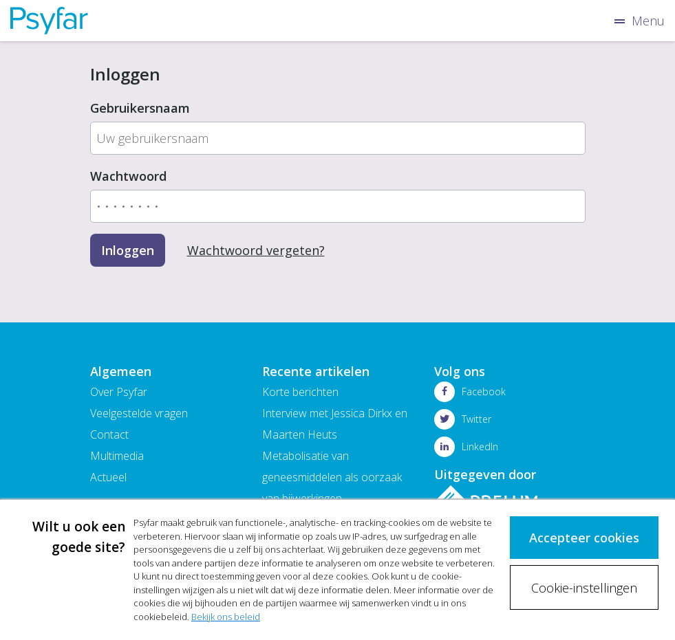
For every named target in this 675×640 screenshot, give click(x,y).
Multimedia (117, 455)
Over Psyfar (118, 391)
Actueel (108, 477)
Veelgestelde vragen (139, 413)
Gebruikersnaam (140, 108)
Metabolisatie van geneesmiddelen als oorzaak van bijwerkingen (332, 477)
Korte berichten (300, 391)
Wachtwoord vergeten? (256, 250)
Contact (109, 434)
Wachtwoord (128, 176)
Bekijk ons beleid (225, 616)
